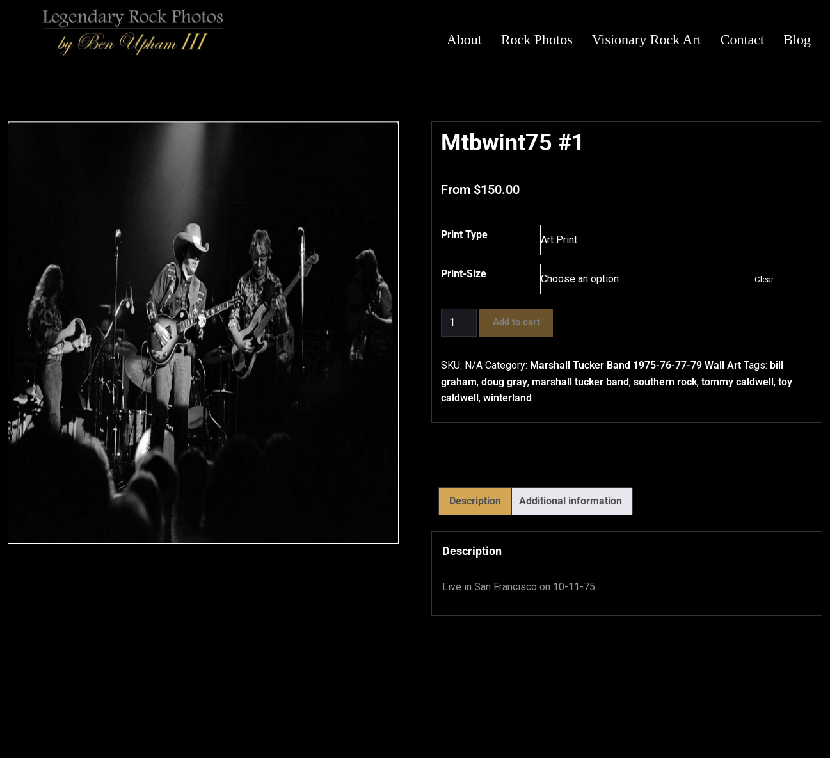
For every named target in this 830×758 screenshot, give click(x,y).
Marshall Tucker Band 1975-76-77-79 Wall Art (635, 365)
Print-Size (463, 274)
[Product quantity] (459, 323)
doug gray (504, 382)
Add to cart (516, 322)
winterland (507, 398)
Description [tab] (475, 501)
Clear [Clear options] (764, 279)
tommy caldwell (737, 382)
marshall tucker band (580, 382)
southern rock (665, 382)
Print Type (464, 235)
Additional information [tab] (570, 501)
